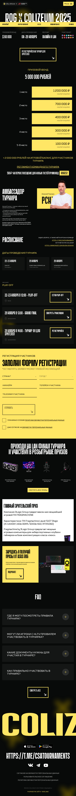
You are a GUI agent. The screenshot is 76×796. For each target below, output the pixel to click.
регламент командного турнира (38, 177)
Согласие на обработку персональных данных (38, 773)
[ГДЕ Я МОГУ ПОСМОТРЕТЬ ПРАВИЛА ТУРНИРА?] (38, 628)
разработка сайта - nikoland (37, 792)
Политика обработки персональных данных (38, 780)
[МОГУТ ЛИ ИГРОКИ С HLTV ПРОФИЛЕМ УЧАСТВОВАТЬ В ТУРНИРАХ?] (38, 646)
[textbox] (19, 376)
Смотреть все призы (38, 490)
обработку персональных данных (37, 427)
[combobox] (19, 376)
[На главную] (15, 4)
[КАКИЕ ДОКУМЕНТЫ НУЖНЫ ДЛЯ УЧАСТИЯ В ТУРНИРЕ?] (38, 665)
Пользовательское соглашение (37, 777)
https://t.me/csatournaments (63, 251)
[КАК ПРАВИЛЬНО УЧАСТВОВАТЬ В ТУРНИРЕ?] (38, 683)
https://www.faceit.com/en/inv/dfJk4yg (59, 256)
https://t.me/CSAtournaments (38, 756)
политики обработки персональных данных (44, 420)
